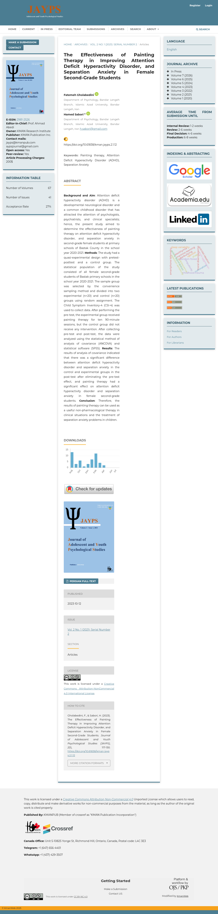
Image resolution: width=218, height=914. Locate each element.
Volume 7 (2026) (181, 75)
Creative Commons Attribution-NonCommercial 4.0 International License (89, 688)
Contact (15, 47)
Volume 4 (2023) (181, 87)
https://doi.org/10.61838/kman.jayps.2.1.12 (90, 144)
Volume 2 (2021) (180, 94)
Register (195, 5)
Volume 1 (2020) (180, 98)
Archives (117, 29)
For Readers (174, 331)
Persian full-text (82, 581)
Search (135, 29)
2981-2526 (23, 119)
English (172, 49)
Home (12, 29)
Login (208, 5)
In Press (47, 29)
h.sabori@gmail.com (93, 129)
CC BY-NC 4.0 (80, 896)
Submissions (96, 29)
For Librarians (175, 342)
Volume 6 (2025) (180, 79)
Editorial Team (70, 29)
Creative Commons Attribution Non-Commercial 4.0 (98, 799)
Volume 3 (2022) (180, 90)
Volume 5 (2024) (181, 83)
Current (28, 29)
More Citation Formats (87, 763)
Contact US (115, 893)
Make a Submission (22, 42)
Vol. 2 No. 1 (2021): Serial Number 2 (113, 44)
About (152, 29)
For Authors (174, 336)
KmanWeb (182, 896)
